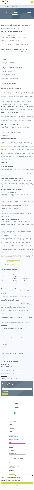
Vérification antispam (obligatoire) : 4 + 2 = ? (8, 373)
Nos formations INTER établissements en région (16, 439)
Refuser (17, 485)
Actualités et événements (12, 421)
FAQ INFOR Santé (11, 428)
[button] (32, 475)
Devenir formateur (11, 450)
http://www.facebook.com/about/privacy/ (13, 260)
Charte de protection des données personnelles (11, 6)
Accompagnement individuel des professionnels (16, 458)
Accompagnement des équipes (13, 457)
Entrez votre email (4, 387)
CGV (9, 425)
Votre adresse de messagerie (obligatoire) (7, 370)
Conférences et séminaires (13, 459)
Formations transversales (12, 435)
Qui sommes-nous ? (12, 444)
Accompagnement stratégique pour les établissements (17, 455)
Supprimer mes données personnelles (8, 368)
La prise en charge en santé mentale (14, 433)
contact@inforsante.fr (12, 467)
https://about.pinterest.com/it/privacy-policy (14, 265)
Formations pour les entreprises (13, 436)
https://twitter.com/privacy (11, 261)
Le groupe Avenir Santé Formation (14, 446)
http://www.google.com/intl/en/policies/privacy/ (14, 264)
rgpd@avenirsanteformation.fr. (6, 146)
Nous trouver (11, 424)
